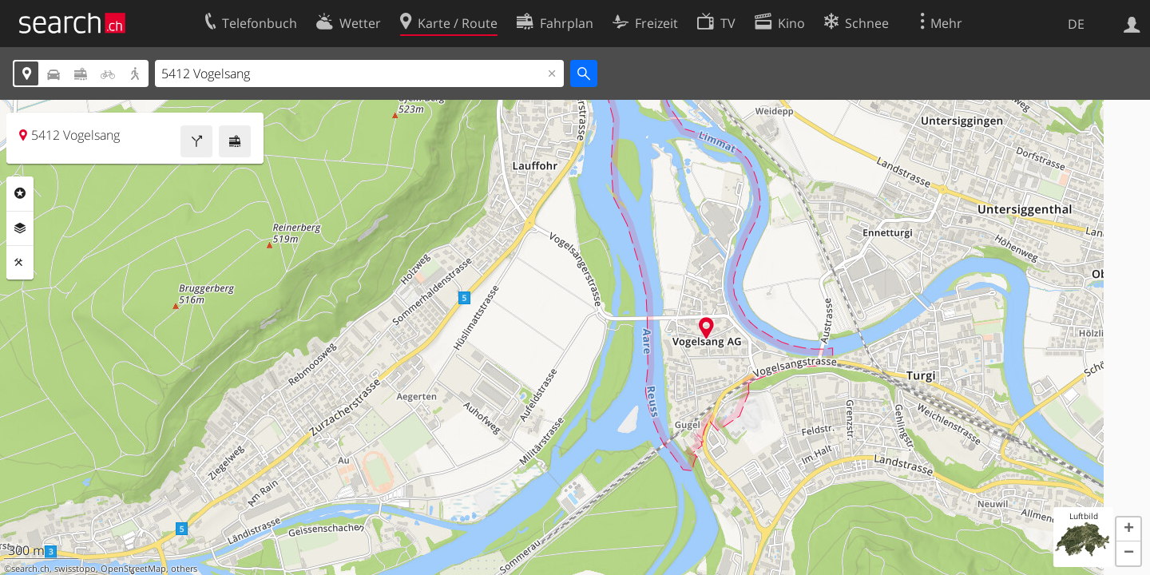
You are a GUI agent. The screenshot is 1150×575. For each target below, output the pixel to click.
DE (1076, 24)
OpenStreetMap (133, 568)
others (184, 568)
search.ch (30, 568)
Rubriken (20, 193)
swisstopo (75, 568)
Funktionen (20, 263)
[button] (1128, 529)
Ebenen (20, 228)
